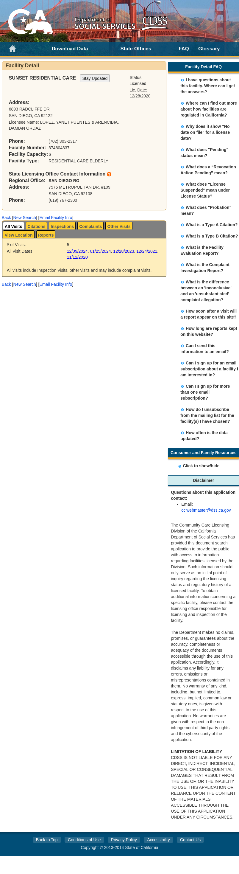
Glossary (209, 49)
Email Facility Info (55, 217)
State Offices (136, 49)
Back (6, 217)
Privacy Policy (124, 839)
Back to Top (47, 839)
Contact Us (190, 839)
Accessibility (158, 839)
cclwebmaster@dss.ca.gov (206, 510)
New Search (24, 217)
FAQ (184, 49)
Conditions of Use (84, 839)
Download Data (69, 49)
